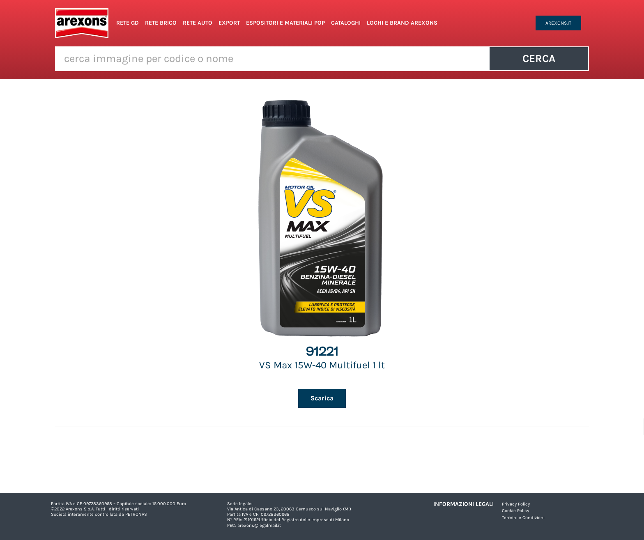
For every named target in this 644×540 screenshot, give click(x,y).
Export (229, 22)
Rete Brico (161, 22)
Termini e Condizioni (523, 517)
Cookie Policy (515, 510)
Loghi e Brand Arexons (402, 22)
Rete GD (127, 22)
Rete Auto (197, 22)
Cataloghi (346, 22)
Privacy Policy (516, 504)
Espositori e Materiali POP (285, 22)
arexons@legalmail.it (259, 525)
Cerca (538, 58)
